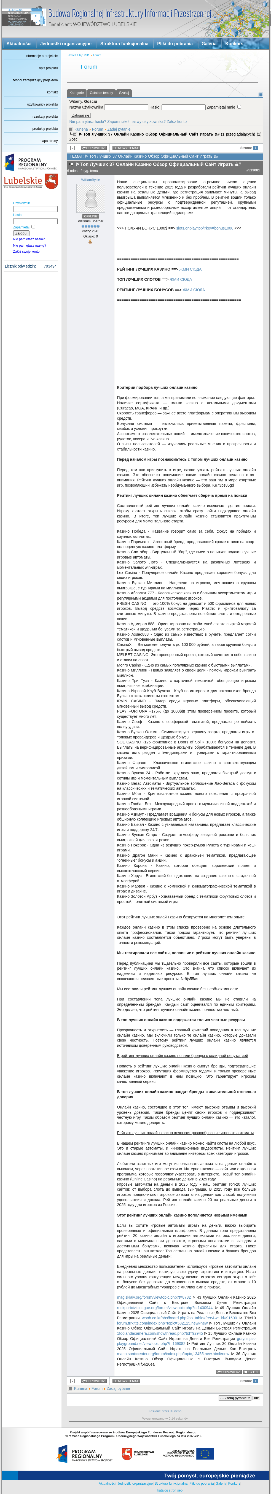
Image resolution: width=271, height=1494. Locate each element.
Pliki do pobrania (175, 43)
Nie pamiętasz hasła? (29, 239)
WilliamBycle (90, 180)
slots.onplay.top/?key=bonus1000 (204, 228)
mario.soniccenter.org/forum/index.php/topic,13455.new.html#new (173, 1354)
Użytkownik (21, 203)
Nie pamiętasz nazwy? (29, 245)
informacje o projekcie (42, 56)
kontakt (52, 92)
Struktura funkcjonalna (124, 43)
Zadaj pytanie (118, 129)
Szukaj (124, 93)
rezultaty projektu (45, 116)
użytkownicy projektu (42, 104)
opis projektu (48, 68)
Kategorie (77, 93)
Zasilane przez (159, 1411)
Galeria (209, 43)
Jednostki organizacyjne (66, 43)
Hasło (17, 215)
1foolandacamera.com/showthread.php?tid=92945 (160, 1333)
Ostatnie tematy (101, 93)
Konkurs (234, 43)
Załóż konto (177, 121)
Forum (97, 129)
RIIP (86, 55)
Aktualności (19, 43)
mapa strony (48, 141)
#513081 (253, 170)
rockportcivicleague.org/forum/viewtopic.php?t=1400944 (165, 1308)
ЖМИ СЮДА (190, 269)
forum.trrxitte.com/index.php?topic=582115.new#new (162, 1323)
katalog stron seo (170, 1490)
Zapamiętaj (21, 227)
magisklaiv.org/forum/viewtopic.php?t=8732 (154, 1297)
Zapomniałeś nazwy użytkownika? (136, 121)
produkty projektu (45, 129)
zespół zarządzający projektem (35, 80)
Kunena (81, 129)
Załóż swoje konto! (27, 252)
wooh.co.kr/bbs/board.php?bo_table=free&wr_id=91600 (189, 1318)
